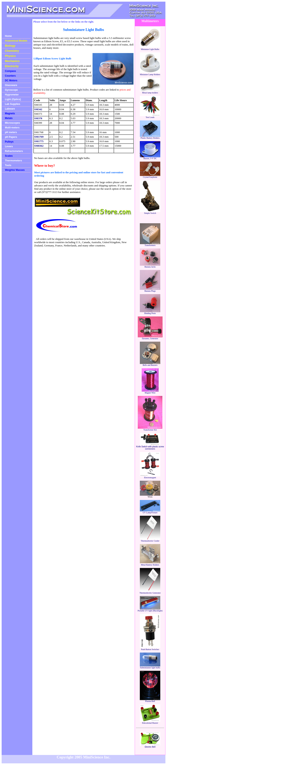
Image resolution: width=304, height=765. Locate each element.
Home (8, 36)
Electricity (12, 66)
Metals (8, 118)
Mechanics (12, 61)
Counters (10, 75)
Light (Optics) (13, 99)
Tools (8, 165)
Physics (10, 56)
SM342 (38, 109)
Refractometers (14, 151)
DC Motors (11, 80)
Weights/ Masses (15, 170)
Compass (10, 71)
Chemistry (12, 50)
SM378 (38, 118)
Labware (10, 108)
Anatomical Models (16, 40)
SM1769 (39, 136)
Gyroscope (11, 89)
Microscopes (12, 122)
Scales (9, 155)
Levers (9, 146)
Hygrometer (12, 94)
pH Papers (11, 137)
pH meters (11, 132)
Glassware (11, 85)
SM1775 (39, 141)
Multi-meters (12, 127)
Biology (10, 45)
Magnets (10, 113)
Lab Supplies (12, 104)
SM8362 (39, 145)
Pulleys (9, 141)
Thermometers (13, 160)
